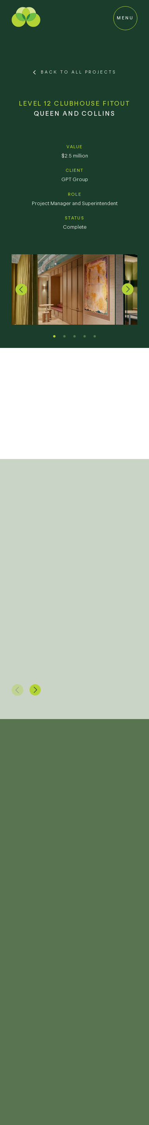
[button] (21, 289)
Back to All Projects (78, 72)
